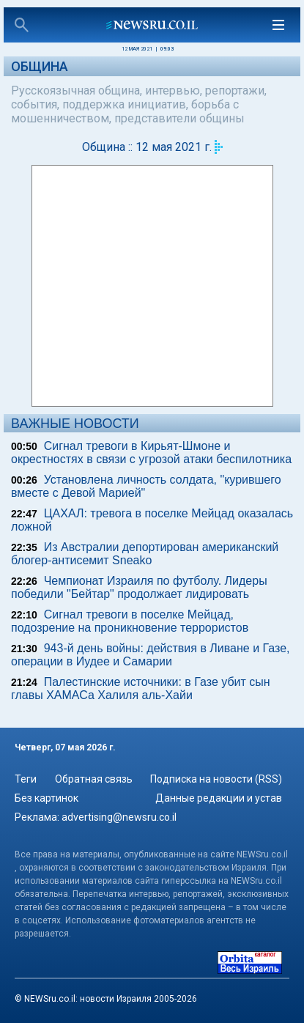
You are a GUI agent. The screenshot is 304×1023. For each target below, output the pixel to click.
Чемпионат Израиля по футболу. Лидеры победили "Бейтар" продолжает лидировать (139, 587)
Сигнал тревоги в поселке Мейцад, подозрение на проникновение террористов (129, 621)
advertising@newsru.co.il (119, 817)
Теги (26, 779)
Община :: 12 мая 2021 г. (147, 147)
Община (39, 66)
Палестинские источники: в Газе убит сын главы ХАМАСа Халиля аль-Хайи (140, 688)
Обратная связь (94, 779)
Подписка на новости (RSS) (216, 779)
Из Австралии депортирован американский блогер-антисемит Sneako (144, 553)
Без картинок (46, 798)
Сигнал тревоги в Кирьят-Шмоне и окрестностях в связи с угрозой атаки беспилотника (151, 452)
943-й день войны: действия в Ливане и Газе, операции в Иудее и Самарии (150, 655)
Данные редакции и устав (218, 798)
